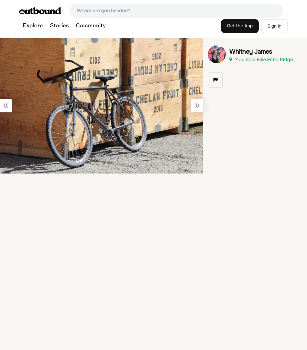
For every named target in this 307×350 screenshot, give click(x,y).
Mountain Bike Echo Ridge (261, 59)
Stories (59, 25)
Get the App (240, 26)
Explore (33, 25)
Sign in (274, 26)
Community (91, 25)
